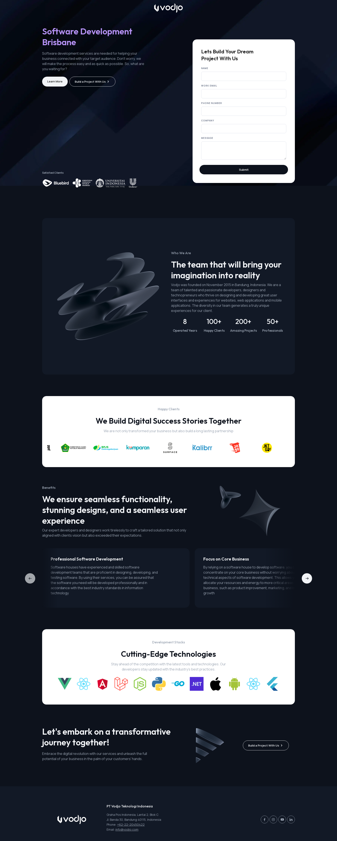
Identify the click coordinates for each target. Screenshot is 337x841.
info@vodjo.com (126, 829)
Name (204, 72)
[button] (307, 582)
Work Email (209, 89)
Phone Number (211, 107)
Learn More (55, 85)
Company (207, 124)
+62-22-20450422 (131, 824)
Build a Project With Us (90, 86)
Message (207, 142)
